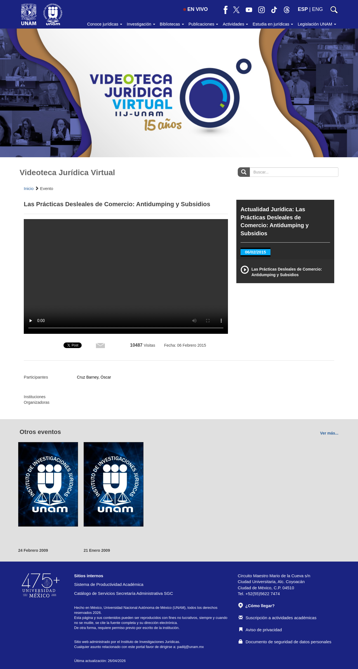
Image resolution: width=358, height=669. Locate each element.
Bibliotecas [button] (172, 24)
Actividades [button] (235, 24)
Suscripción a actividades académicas (277, 617)
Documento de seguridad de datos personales (285, 641)
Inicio (29, 188)
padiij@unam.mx (190, 647)
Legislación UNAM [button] (317, 24)
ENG (317, 9)
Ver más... (329, 433)
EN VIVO (195, 9)
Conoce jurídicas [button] (104, 24)
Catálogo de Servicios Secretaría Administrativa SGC (123, 593)
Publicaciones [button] (203, 24)
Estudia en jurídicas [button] (273, 24)
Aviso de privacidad (260, 629)
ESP (303, 9)
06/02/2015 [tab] (255, 252)
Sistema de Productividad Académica (108, 584)
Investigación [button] (141, 24)
